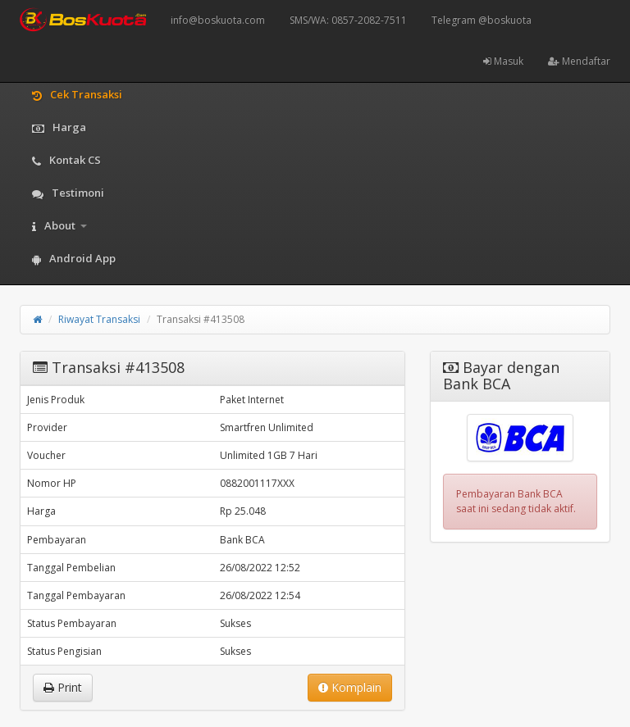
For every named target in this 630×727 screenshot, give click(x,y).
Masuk (503, 61)
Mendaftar (579, 61)
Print (62, 687)
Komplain (349, 687)
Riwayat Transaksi (99, 319)
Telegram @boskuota (481, 20)
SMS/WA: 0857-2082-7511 (348, 20)
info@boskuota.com (218, 20)
